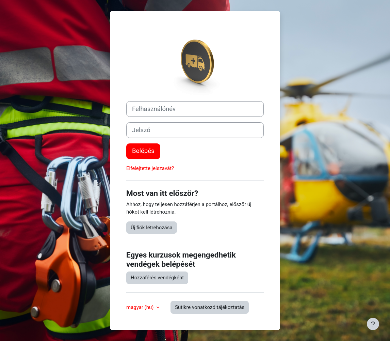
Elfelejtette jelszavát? (150, 168)
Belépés (143, 151)
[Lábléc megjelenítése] (373, 324)
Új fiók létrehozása (152, 227)
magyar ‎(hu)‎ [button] (140, 307)
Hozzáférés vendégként (157, 278)
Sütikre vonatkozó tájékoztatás (209, 307)
